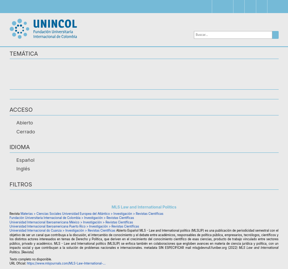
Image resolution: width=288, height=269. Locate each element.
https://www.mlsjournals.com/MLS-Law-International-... (66, 263)
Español (25, 160)
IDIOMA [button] (20, 147)
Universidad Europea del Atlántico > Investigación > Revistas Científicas (112, 214)
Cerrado (25, 131)
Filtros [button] (21, 185)
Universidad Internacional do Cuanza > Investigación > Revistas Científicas (62, 230)
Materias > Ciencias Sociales (41, 214)
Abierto (24, 123)
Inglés (23, 168)
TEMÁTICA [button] (24, 54)
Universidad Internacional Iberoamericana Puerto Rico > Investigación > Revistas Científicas (74, 226)
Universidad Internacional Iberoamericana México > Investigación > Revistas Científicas (71, 222)
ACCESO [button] (21, 110)
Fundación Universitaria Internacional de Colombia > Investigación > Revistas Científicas (72, 218)
